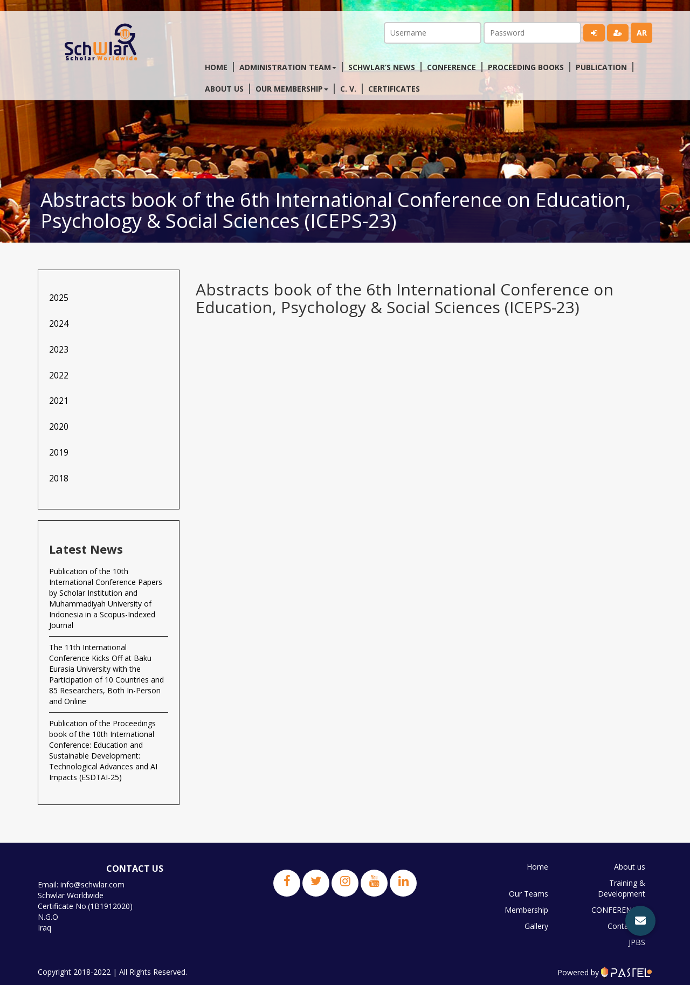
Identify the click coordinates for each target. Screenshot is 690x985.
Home (216, 67)
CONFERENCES (618, 910)
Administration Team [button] (287, 67)
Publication (601, 67)
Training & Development (621, 888)
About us (224, 89)
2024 (58, 323)
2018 (58, 478)
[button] (640, 921)
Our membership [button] (292, 89)
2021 (58, 401)
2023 (58, 349)
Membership (526, 910)
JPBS (637, 942)
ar (642, 32)
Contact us (626, 926)
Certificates (394, 89)
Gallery (536, 926)
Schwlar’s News (381, 67)
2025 (58, 298)
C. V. (348, 89)
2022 (58, 375)
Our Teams (528, 893)
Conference (451, 67)
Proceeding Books (526, 67)
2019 (58, 452)
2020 (58, 426)
